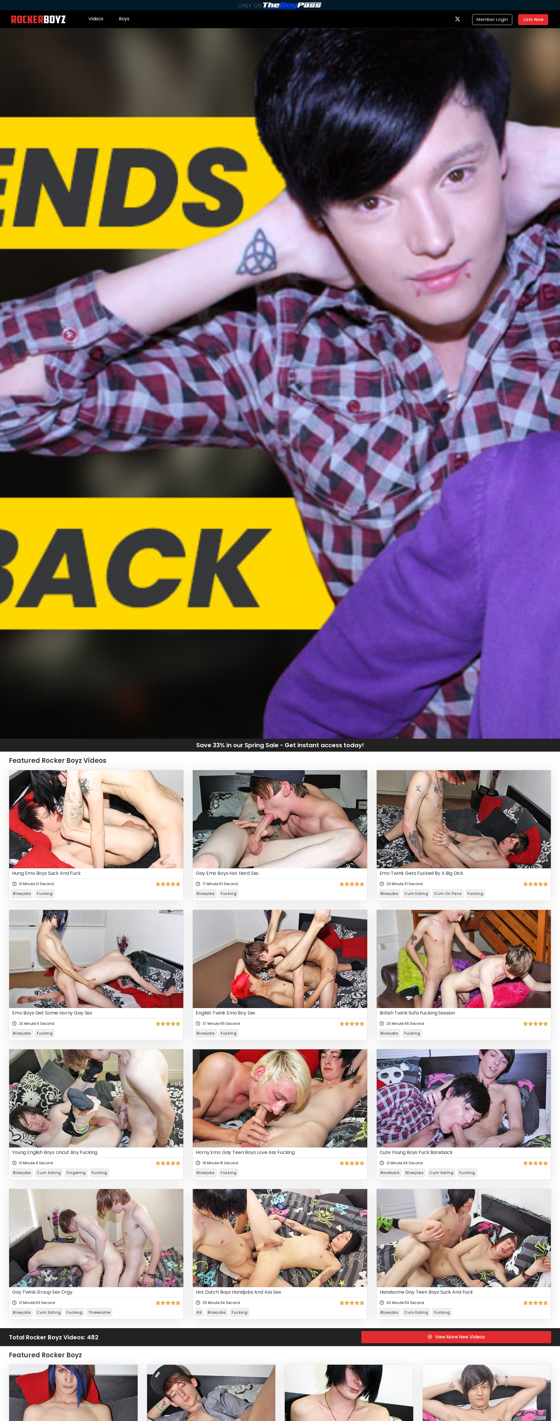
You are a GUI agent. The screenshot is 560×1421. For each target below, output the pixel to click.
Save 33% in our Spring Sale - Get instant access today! (280, 745)
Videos (95, 18)
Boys (124, 18)
